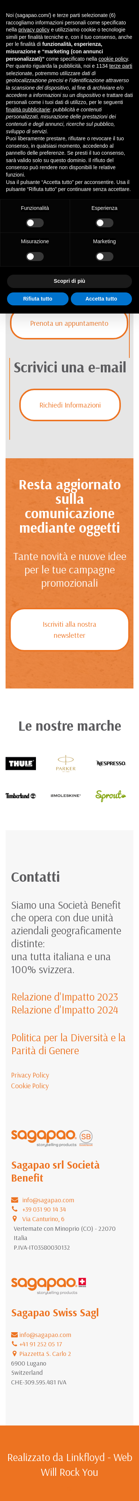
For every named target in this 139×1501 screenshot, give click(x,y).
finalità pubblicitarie (28, 110)
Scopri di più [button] (69, 281)
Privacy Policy (30, 1075)
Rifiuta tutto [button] (37, 299)
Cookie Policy (30, 1085)
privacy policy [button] (33, 30)
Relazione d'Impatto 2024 (64, 1009)
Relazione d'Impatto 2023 (64, 996)
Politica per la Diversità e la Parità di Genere (68, 1044)
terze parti (120, 66)
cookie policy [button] (113, 59)
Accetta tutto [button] (101, 299)
